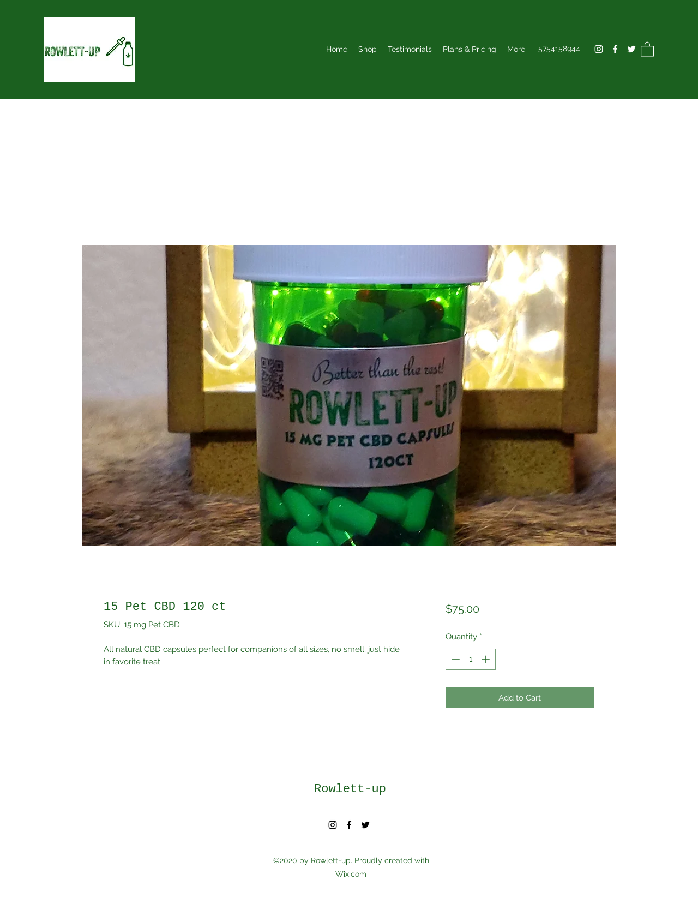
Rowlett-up (350, 789)
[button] (647, 49)
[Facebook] (615, 49)
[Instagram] (598, 49)
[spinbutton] (470, 659)
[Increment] (486, 659)
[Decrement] (454, 659)
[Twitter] (631, 49)
